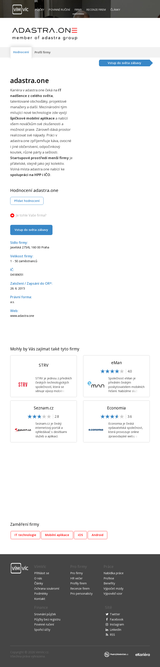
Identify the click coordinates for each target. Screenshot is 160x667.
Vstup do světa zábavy (31, 230)
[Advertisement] (115, 106)
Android (97, 535)
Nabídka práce (114, 573)
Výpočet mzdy (113, 588)
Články (115, 9)
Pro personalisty (81, 593)
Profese (109, 578)
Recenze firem (96, 9)
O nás (38, 578)
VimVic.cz (42, 652)
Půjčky (39, 9)
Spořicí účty (42, 630)
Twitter (115, 614)
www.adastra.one (22, 316)
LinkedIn (115, 630)
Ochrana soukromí (46, 588)
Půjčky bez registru (47, 619)
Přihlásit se (41, 573)
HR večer (76, 578)
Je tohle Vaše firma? (31, 215)
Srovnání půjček (45, 614)
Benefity (109, 583)
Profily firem (78, 583)
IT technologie (25, 535)
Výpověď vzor (113, 593)
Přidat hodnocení (27, 201)
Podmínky (41, 593)
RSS (112, 635)
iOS (80, 535)
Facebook (116, 619)
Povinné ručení (59, 9)
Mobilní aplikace (57, 535)
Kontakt (39, 599)
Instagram (117, 624)
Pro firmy (76, 573)
